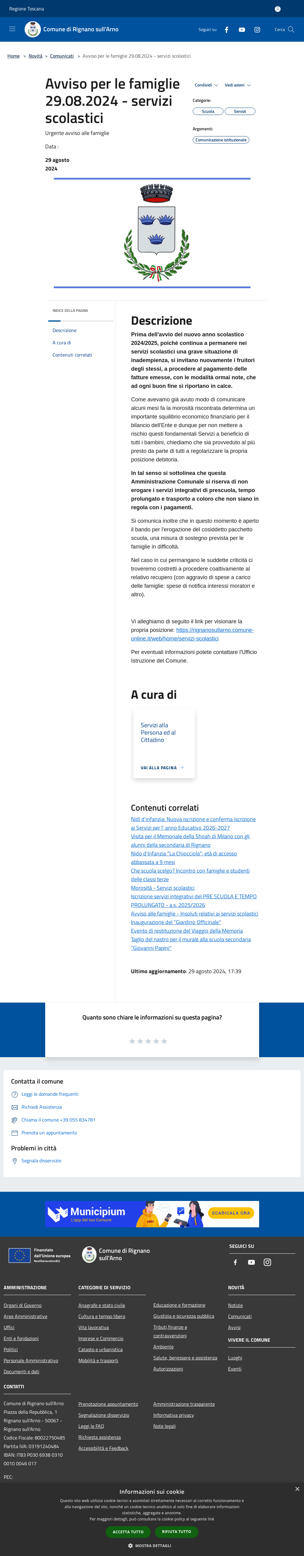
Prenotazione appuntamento (108, 1404)
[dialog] (152, 1519)
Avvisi (234, 1327)
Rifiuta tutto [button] (176, 1531)
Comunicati (62, 55)
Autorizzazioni (168, 1368)
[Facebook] (224, 29)
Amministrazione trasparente (184, 1404)
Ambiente (163, 1346)
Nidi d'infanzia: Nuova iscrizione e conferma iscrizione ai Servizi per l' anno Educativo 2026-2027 (193, 823)
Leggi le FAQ (91, 1426)
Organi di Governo (22, 1305)
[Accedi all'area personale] (277, 9)
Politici (11, 1349)
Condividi (207, 85)
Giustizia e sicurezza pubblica (183, 1316)
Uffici (9, 1327)
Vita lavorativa (93, 1327)
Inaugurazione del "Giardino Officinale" (176, 922)
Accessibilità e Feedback (103, 1448)
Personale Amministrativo (31, 1360)
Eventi (235, 1368)
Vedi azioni (239, 85)
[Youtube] (239, 29)
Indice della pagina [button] (70, 310)
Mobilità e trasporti (98, 1360)
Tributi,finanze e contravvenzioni (170, 1331)
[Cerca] (291, 29)
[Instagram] (255, 29)
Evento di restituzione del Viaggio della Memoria (187, 931)
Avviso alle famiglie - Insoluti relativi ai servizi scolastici (194, 913)
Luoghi (235, 1357)
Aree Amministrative (25, 1316)
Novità (35, 55)
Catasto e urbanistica (100, 1349)
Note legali (164, 1426)
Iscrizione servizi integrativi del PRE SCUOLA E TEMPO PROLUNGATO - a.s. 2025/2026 (194, 900)
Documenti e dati (21, 1371)
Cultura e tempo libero (101, 1316)
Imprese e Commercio (100, 1338)
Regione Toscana (26, 8)
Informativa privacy (173, 1415)
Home (13, 55)
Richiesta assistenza (99, 1437)
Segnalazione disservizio (103, 1415)
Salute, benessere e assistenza (185, 1357)
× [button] (297, 1489)
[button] (152, 1546)
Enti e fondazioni (21, 1338)
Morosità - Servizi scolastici (163, 888)
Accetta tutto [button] (128, 1532)
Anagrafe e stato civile (101, 1305)
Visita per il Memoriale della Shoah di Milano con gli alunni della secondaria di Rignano (190, 840)
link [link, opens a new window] (211, 1519)
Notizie (235, 1305)
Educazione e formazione (179, 1305)
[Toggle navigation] (12, 28)
